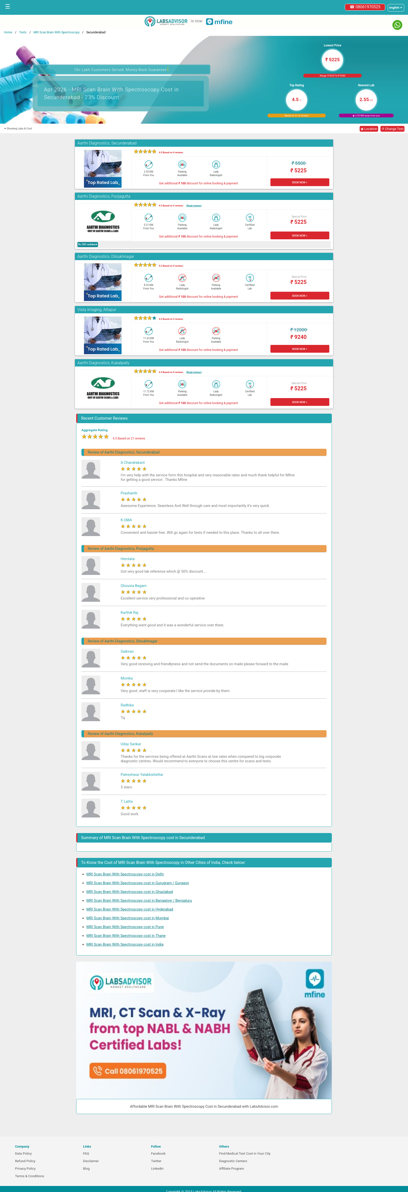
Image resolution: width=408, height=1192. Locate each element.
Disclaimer (91, 1161)
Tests (22, 32)
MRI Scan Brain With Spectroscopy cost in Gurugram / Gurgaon (137, 883)
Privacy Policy (25, 1168)
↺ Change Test (392, 129)
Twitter (156, 1161)
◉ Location (369, 129)
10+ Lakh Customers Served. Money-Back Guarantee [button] (121, 69)
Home (8, 32)
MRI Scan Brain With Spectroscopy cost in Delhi (125, 874)
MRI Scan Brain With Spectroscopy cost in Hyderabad (129, 909)
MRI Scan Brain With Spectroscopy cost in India (125, 944)
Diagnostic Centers (233, 1161)
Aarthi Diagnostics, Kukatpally (103, 362)
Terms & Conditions (29, 1176)
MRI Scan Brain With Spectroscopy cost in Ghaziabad (129, 891)
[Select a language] (396, 8)
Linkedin (157, 1168)
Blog (86, 1168)
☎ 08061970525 (365, 7)
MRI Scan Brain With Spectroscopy (56, 32)
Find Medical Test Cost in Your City (244, 1153)
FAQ (86, 1153)
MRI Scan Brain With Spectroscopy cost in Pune (125, 927)
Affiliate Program (231, 1168)
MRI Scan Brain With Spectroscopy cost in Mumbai (127, 918)
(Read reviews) (194, 205)
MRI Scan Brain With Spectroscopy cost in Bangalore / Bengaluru (139, 900)
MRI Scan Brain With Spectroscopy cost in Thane (126, 935)
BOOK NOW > (299, 182)
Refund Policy (25, 1161)
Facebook (158, 1153)
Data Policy (23, 1153)
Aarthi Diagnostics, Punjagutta (103, 196)
